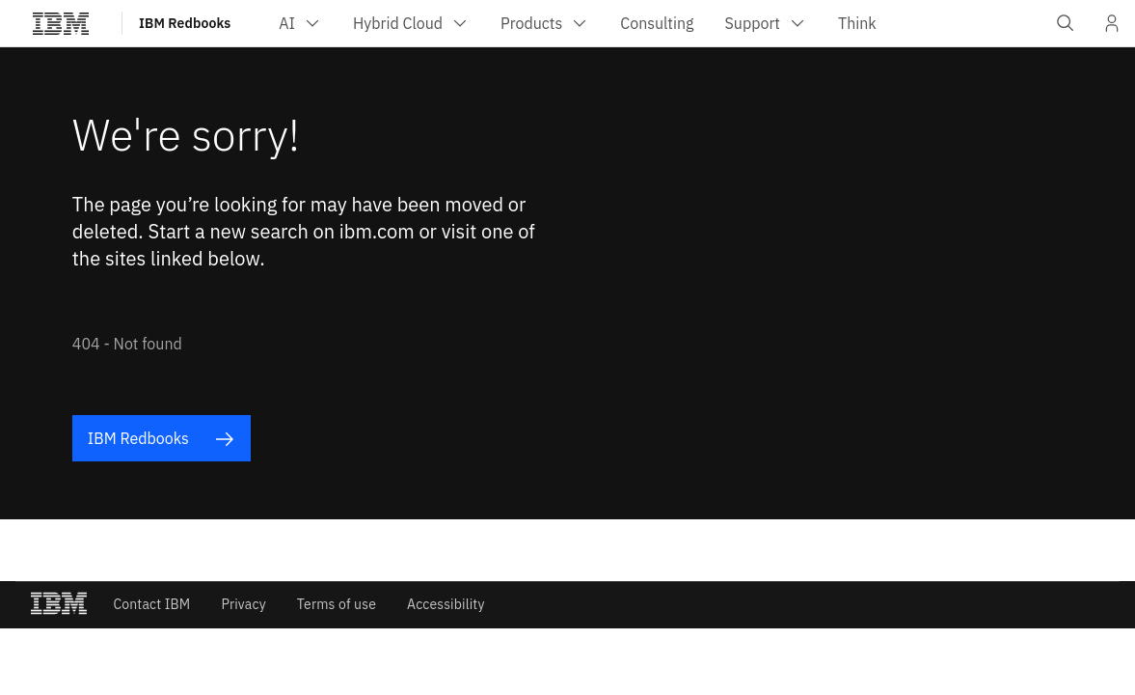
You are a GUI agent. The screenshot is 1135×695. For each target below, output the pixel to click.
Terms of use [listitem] (336, 604)
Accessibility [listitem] (446, 604)
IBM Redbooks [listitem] (161, 439)
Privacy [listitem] (243, 604)
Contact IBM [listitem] (151, 604)
